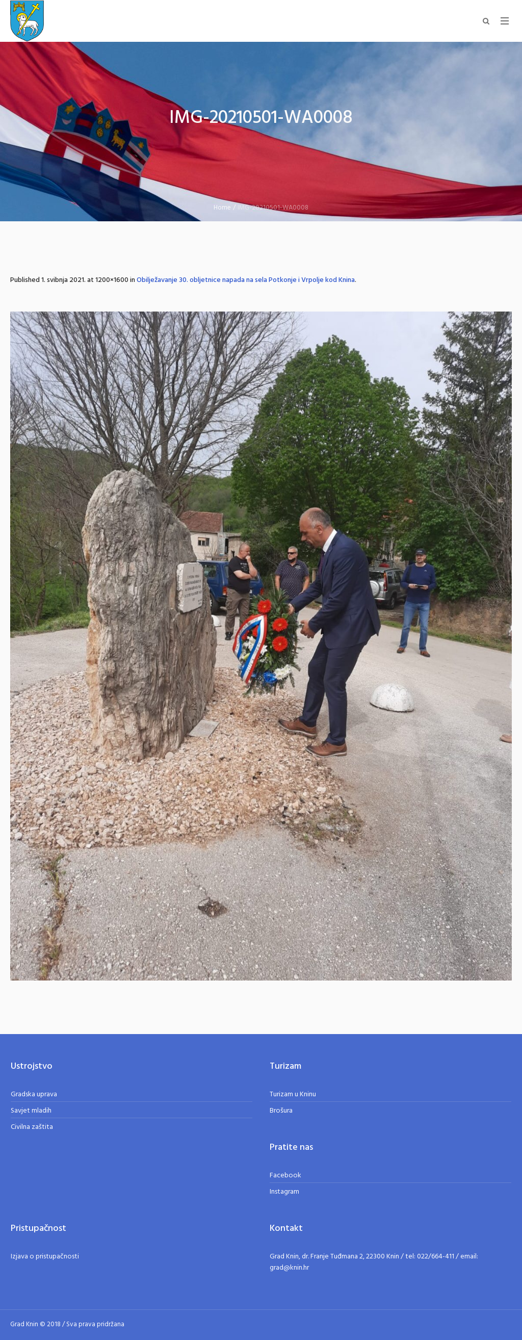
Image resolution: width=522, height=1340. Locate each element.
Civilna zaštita (32, 1127)
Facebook (285, 1175)
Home (222, 207)
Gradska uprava (34, 1094)
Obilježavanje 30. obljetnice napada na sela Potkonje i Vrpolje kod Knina (246, 280)
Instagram (284, 1192)
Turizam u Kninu (293, 1094)
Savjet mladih (31, 1111)
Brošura (281, 1111)
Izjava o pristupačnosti (45, 1256)
